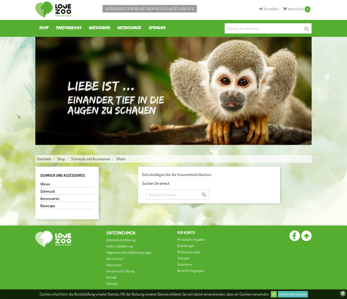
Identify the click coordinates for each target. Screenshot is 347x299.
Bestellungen (185, 245)
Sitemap (111, 283)
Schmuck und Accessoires (62, 175)
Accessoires (49, 198)
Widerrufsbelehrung (119, 246)
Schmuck (47, 191)
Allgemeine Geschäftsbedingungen (129, 252)
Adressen (183, 258)
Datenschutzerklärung (120, 240)
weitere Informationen (293, 294)
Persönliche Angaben (191, 239)
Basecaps (47, 205)
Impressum (113, 265)
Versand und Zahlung (120, 271)
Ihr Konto (186, 232)
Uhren (45, 183)
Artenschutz (129, 28)
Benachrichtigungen (190, 270)
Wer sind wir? (115, 258)
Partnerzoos (68, 28)
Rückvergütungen (188, 252)
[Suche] (268, 28)
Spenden (157, 28)
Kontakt (111, 277)
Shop (44, 28)
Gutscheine (99, 28)
